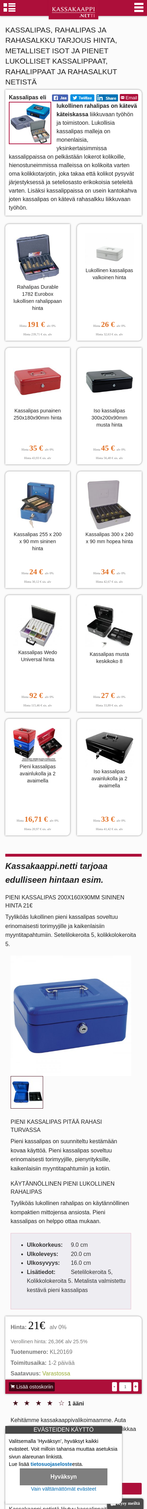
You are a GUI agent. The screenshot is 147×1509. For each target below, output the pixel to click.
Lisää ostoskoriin (32, 1387)
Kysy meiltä (125, 1504)
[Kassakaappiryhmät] (9, 11)
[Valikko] (139, 11)
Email (129, 97)
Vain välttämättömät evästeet (63, 1489)
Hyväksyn (64, 1477)
